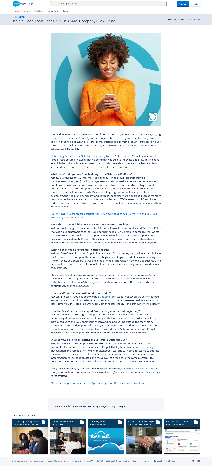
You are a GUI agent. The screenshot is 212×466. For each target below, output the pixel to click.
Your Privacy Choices (163, 461)
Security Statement (72, 461)
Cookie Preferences (140, 461)
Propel (153, 138)
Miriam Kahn (195, 19)
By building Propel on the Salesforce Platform (77, 156)
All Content (18, 17)
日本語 (100, 461)
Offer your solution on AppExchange (27, 461)
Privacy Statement (54, 461)
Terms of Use (89, 461)
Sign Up (182, 4)
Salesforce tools (107, 296)
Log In (195, 4)
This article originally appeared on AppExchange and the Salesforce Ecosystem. (98, 383)
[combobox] (108, 3)
